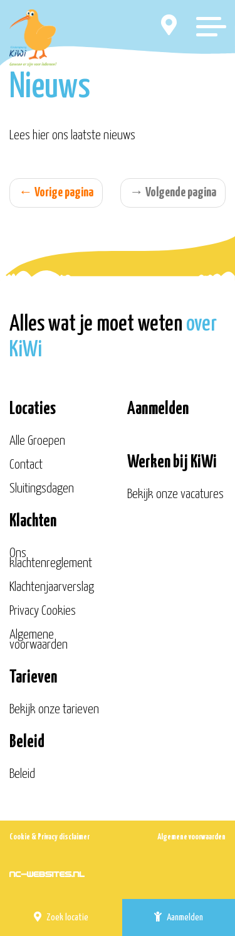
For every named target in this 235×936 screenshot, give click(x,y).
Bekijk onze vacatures (175, 494)
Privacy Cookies (42, 611)
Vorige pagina (56, 192)
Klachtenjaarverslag (51, 587)
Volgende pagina (173, 192)
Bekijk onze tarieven (54, 710)
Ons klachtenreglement (50, 558)
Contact (26, 465)
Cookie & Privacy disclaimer (49, 837)
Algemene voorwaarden (38, 640)
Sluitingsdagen (41, 489)
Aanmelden (178, 917)
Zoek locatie (61, 917)
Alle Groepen (37, 441)
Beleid (22, 774)
